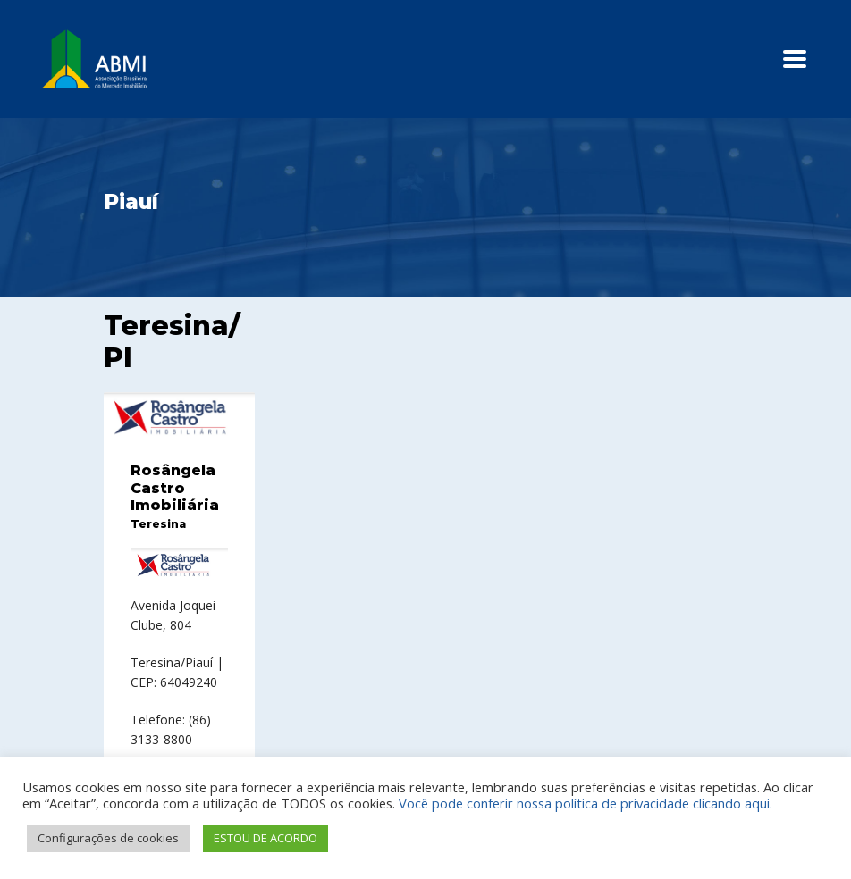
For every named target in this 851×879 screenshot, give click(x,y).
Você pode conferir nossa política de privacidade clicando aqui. (585, 803)
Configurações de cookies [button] (108, 838)
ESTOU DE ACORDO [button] (265, 838)
